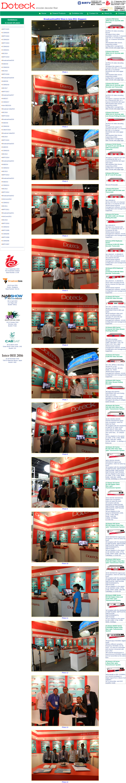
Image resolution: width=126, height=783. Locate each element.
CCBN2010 (5, 227)
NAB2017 (5, 98)
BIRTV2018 (5, 74)
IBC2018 (5, 71)
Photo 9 (65, 509)
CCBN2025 (5, 32)
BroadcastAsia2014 (8, 161)
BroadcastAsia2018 (8, 78)
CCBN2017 (5, 102)
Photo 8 (65, 454)
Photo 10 (65, 563)
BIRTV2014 (5, 157)
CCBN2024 (5, 39)
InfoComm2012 (7, 199)
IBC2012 (5, 189)
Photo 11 (65, 618)
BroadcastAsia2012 (8, 195)
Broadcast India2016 (8, 109)
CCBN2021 (5, 50)
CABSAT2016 (6, 130)
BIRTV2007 (5, 244)
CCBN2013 (5, 185)
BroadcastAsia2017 (8, 95)
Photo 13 (65, 727)
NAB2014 (5, 164)
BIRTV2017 (5, 91)
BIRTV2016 (5, 116)
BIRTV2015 (5, 140)
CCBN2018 (5, 84)
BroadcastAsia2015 (8, 143)
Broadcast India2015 (8, 133)
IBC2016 (5, 112)
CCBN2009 (5, 234)
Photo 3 (65, 181)
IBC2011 (5, 206)
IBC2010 (5, 220)
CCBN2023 (5, 46)
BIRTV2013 (5, 175)
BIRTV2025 (5, 29)
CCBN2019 (5, 67)
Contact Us (93, 13)
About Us (108, 13)
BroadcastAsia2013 (8, 178)
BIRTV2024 (5, 36)
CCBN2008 (5, 241)
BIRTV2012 (5, 192)
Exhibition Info (77, 13)
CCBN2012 (5, 202)
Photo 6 (65, 345)
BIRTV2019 (5, 57)
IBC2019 (5, 53)
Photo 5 (65, 290)
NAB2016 (5, 123)
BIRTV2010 (5, 223)
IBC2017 (5, 88)
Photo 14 (65, 782)
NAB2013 (5, 182)
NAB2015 (5, 147)
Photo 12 (65, 673)
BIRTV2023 (5, 43)
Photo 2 (65, 127)
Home (43, 13)
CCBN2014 (5, 168)
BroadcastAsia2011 (8, 213)
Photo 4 (65, 236)
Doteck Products (58, 13)
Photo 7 (65, 400)
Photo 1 (65, 72)
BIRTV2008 (5, 237)
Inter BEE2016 (6, 105)
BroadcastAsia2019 (8, 60)
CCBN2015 (5, 150)
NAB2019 (5, 64)
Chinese (120, 13)
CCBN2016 (5, 126)
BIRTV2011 (5, 209)
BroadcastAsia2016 (8, 119)
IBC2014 (5, 154)
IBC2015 (5, 137)
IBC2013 (5, 171)
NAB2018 (5, 81)
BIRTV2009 (5, 230)
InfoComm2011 (7, 216)
